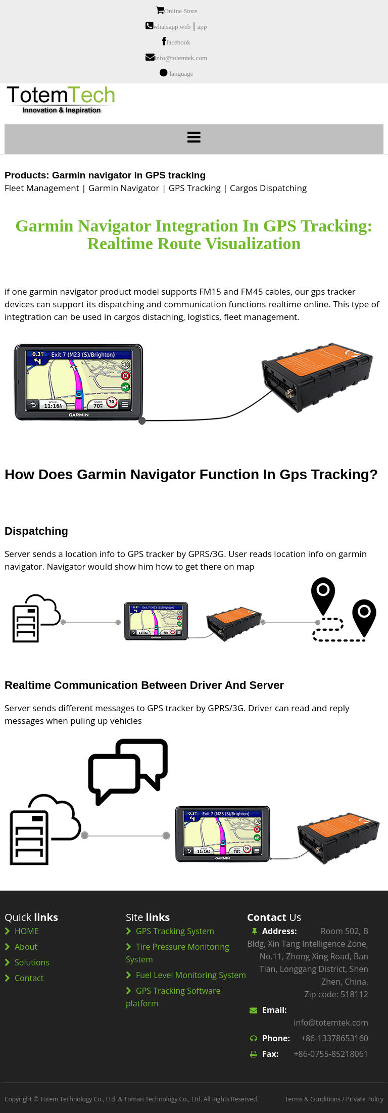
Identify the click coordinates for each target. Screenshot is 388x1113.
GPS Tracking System (175, 931)
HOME (27, 931)
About (26, 946)
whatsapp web (171, 26)
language (181, 73)
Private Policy (364, 1099)
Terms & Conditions (313, 1099)
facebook (178, 42)
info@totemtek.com (181, 58)
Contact (29, 978)
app (202, 26)
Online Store (181, 11)
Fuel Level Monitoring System (191, 975)
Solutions (32, 962)
